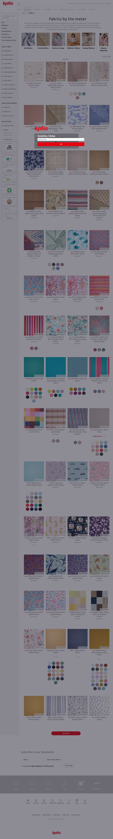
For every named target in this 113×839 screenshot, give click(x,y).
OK (61, 144)
